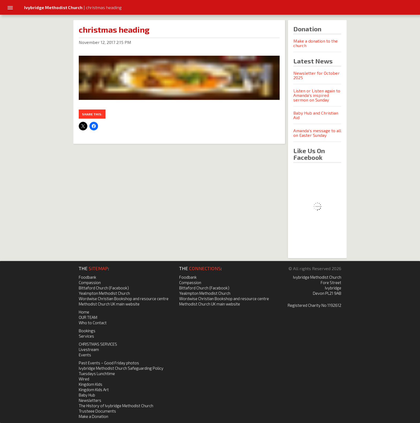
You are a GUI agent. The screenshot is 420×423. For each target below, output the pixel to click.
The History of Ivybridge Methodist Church (116, 405)
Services (86, 336)
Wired (84, 378)
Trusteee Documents (97, 411)
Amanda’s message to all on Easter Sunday (317, 132)
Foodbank (87, 277)
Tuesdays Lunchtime (97, 373)
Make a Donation (93, 416)
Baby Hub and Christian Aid (315, 115)
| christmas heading (73, 7)
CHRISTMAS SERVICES (98, 344)
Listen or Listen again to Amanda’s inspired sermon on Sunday (316, 95)
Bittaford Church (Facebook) (104, 287)
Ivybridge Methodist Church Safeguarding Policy (121, 368)
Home (84, 311)
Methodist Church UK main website (109, 303)
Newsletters (90, 400)
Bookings (87, 330)
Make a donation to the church (315, 43)
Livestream (89, 349)
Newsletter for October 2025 (316, 75)
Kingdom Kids (90, 384)
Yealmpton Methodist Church (104, 293)
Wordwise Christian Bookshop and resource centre (123, 298)
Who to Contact (93, 322)
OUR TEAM (88, 317)
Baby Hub (87, 394)
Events (85, 354)
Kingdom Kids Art (94, 389)
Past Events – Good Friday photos (109, 362)
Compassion (90, 282)
